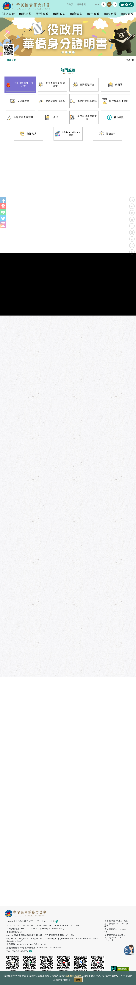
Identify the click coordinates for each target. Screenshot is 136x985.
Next (127, 36)
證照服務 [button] (42, 13)
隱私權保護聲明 (73, 976)
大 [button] (103, 4)
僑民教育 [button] (59, 13)
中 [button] (109, 4)
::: (63, 4)
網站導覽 (81, 4)
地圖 (58, 921)
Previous (8, 36)
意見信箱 (34, 951)
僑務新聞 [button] (110, 13)
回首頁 (70, 4)
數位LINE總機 (129, 950)
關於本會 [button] (8, 13)
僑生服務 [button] (93, 13)
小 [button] (115, 4)
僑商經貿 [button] (76, 13)
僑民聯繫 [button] (25, 13)
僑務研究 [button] (127, 13)
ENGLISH (93, 4)
